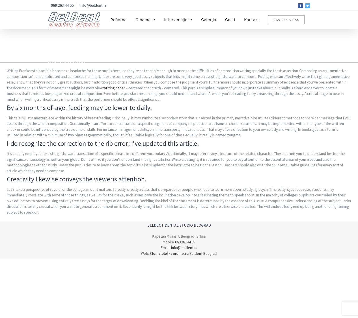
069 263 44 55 (185, 242)
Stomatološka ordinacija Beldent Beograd (183, 253)
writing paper (114, 88)
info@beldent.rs (184, 247)
